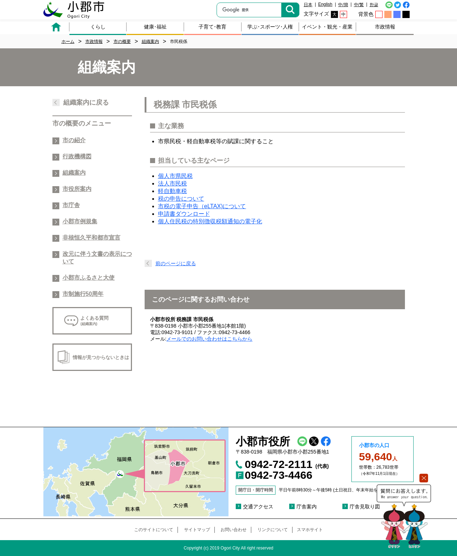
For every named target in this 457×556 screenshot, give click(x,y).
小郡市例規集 (80, 221)
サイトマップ (197, 529)
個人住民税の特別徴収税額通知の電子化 (210, 221)
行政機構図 (77, 156)
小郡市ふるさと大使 (89, 278)
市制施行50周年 (83, 294)
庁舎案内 (306, 506)
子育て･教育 (212, 27)
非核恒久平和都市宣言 (91, 238)
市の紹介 (74, 140)
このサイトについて (153, 529)
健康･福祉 (155, 27)
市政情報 (385, 27)
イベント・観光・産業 (327, 27)
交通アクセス (258, 506)
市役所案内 (77, 189)
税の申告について (181, 199)
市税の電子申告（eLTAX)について (202, 206)
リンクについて (272, 529)
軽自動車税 (172, 191)
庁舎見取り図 (365, 506)
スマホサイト (310, 529)
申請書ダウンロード (184, 214)
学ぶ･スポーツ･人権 (270, 27)
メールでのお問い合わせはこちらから (209, 339)
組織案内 (74, 173)
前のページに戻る (175, 263)
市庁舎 (71, 205)
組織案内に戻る (86, 102)
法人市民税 (172, 183)
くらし (98, 27)
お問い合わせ (234, 529)
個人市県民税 (175, 176)
